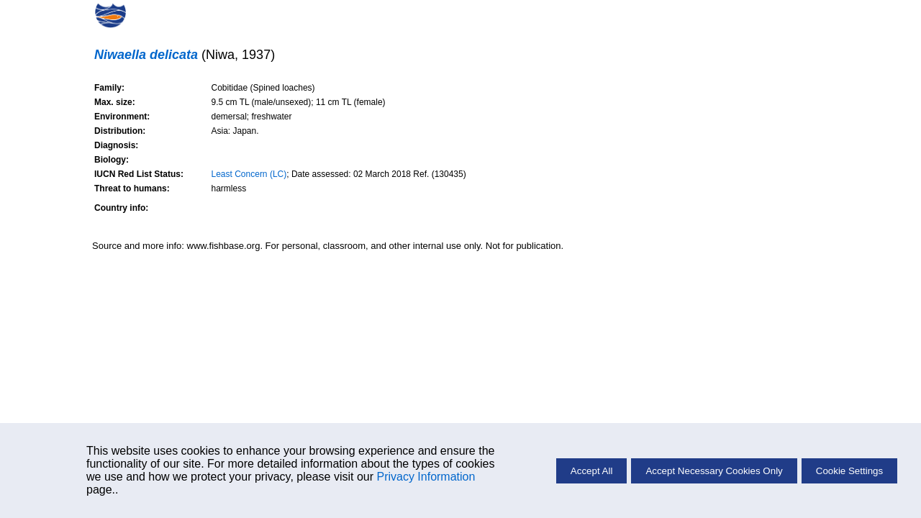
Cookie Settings (849, 470)
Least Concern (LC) (249, 174)
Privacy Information (425, 477)
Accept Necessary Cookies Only (713, 470)
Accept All (592, 470)
